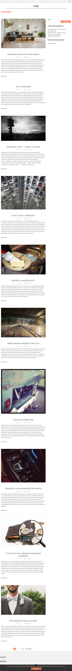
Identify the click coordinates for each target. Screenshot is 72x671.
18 (22, 649)
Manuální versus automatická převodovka (23, 488)
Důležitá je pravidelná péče (23, 280)
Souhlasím (36, 668)
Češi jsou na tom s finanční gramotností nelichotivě (23, 554)
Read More (4, 76)
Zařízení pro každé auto (23, 419)
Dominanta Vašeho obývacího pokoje (23, 54)
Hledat (49, 19)
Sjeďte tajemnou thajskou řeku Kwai (23, 343)
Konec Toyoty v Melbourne (23, 215)
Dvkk (36, 5)
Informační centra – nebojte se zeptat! (23, 146)
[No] (65, 667)
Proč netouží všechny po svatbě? (23, 620)
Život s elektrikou (23, 86)
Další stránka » (28, 649)
